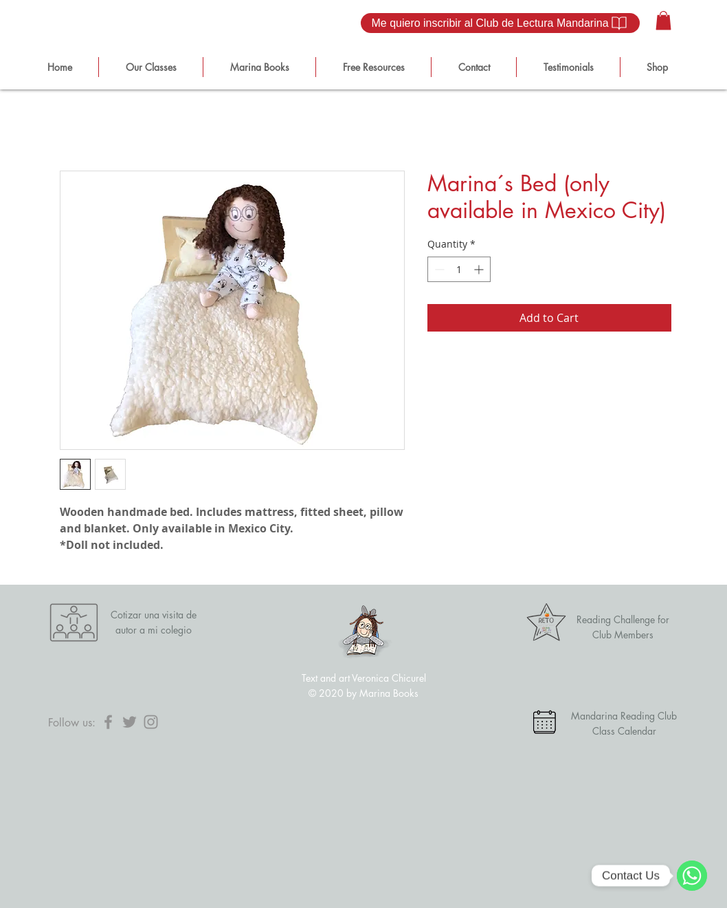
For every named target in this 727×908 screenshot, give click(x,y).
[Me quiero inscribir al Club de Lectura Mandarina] (500, 23)
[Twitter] (129, 722)
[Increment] (480, 269)
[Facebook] (108, 722)
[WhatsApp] (692, 876)
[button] (663, 20)
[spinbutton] (459, 269)
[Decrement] (438, 269)
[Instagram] (151, 722)
